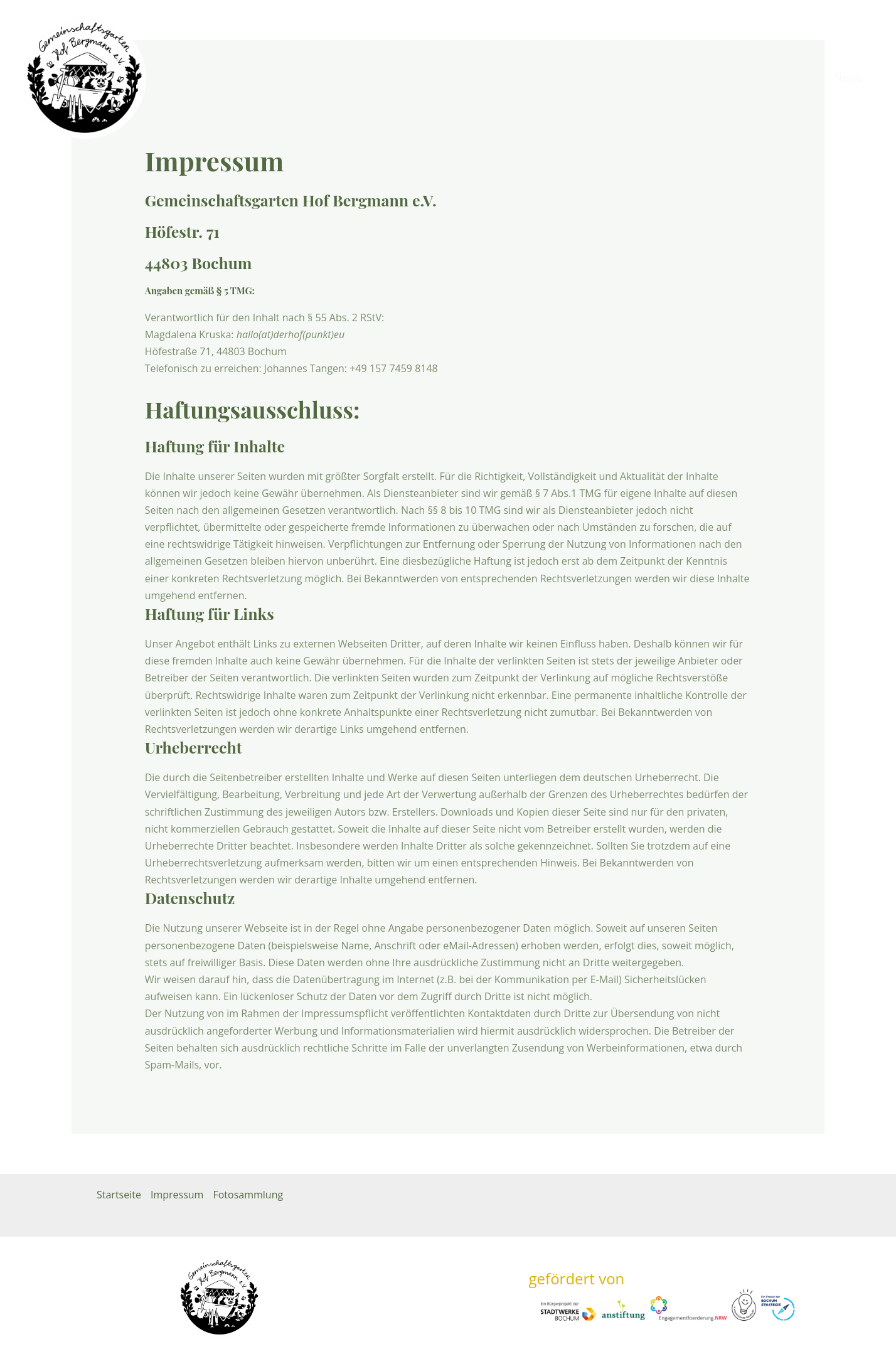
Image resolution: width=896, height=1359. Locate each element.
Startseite (119, 1195)
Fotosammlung (248, 1195)
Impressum (177, 1195)
